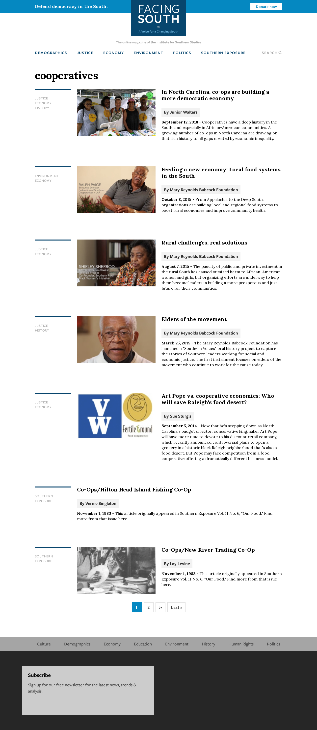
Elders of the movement (194, 319)
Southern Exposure (223, 52)
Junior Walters (184, 112)
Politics (182, 52)
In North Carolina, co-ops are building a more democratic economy (215, 95)
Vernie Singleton (100, 503)
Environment (148, 52)
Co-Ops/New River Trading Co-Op (208, 549)
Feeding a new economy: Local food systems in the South (221, 172)
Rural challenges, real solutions (204, 242)
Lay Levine (180, 563)
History (42, 108)
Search (272, 52)
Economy (113, 52)
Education (143, 644)
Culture (44, 644)
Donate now (266, 6)
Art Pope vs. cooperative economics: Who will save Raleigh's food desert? (217, 399)
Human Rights (241, 644)
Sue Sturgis (180, 416)
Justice (85, 52)
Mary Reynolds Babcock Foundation (204, 189)
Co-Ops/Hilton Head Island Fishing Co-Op (134, 489)
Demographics (51, 52)
